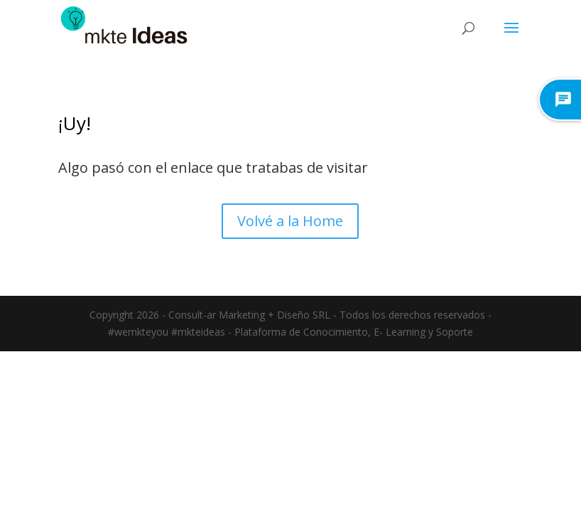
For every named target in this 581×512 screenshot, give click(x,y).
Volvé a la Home (290, 220)
